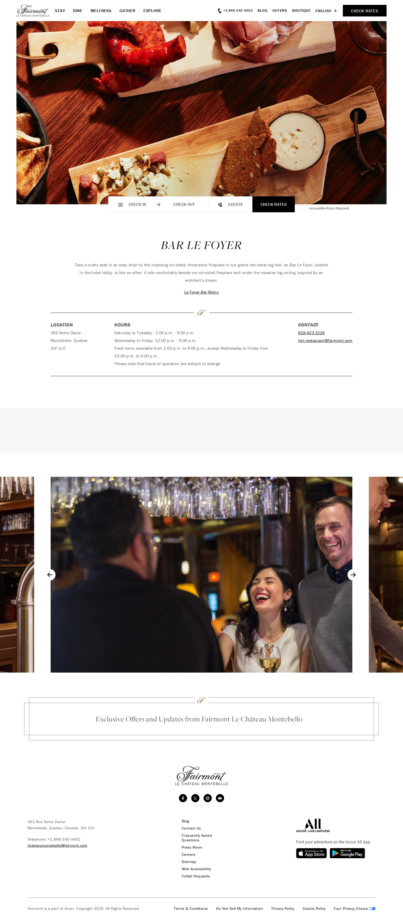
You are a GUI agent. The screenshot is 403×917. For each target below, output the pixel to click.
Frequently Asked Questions (197, 837)
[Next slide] (353, 574)
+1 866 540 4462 (64, 839)
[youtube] (220, 798)
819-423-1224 (311, 332)
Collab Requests (196, 876)
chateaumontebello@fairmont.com (57, 845)
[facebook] (183, 798)
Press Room (192, 847)
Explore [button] (152, 10)
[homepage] (35, 10)
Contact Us (191, 828)
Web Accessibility (196, 869)
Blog (263, 10)
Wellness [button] (101, 10)
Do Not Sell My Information (239, 908)
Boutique (301, 10)
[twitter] (195, 798)
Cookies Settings (354, 908)
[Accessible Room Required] (303, 208)
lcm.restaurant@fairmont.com (325, 340)
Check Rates (274, 204)
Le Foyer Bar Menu (201, 292)
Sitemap (189, 861)
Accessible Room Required (329, 208)
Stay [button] (60, 10)
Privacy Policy (282, 908)
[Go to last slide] (50, 574)
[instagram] (208, 798)
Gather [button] (127, 10)
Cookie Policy (314, 908)
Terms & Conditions (191, 908)
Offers (279, 10)
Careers (188, 854)
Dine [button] (77, 10)
